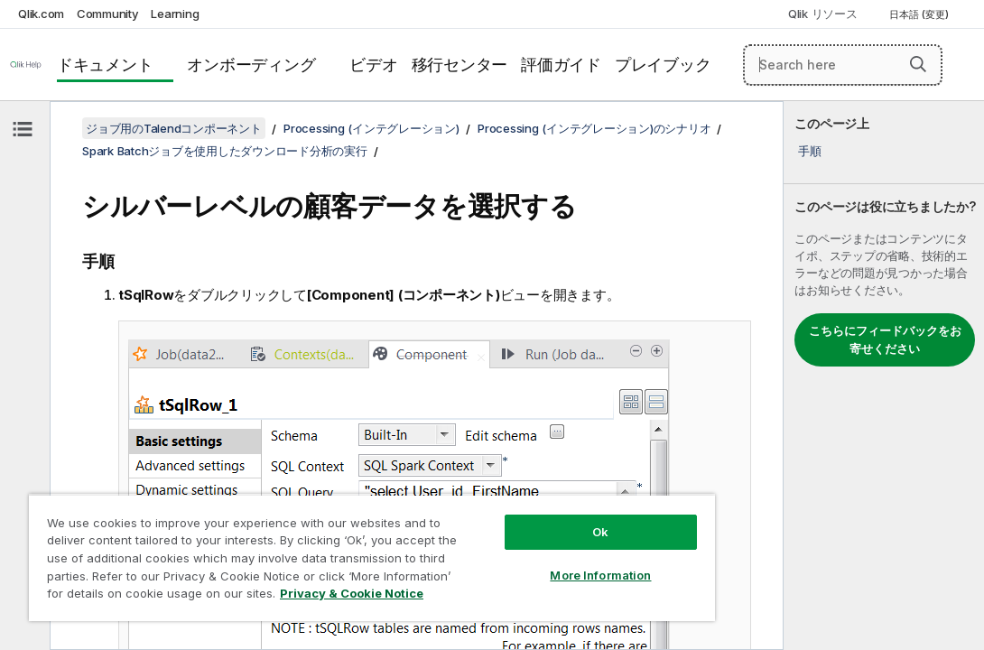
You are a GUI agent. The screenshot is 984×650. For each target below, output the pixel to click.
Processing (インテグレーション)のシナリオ (594, 128)
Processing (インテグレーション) (371, 128)
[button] (918, 64)
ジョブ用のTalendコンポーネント (174, 128)
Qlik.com (41, 13)
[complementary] (884, 375)
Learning (175, 13)
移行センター (460, 64)
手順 (810, 151)
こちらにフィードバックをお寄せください (885, 339)
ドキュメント (105, 64)
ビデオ (373, 64)
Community (108, 13)
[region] (314, 541)
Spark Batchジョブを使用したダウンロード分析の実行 (224, 151)
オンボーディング (251, 64)
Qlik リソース (823, 13)
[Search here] (843, 65)
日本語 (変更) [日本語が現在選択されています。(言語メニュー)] (920, 14)
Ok (503, 500)
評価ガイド (561, 64)
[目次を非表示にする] (22, 129)
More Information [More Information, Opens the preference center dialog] (502, 543)
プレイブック (663, 64)
